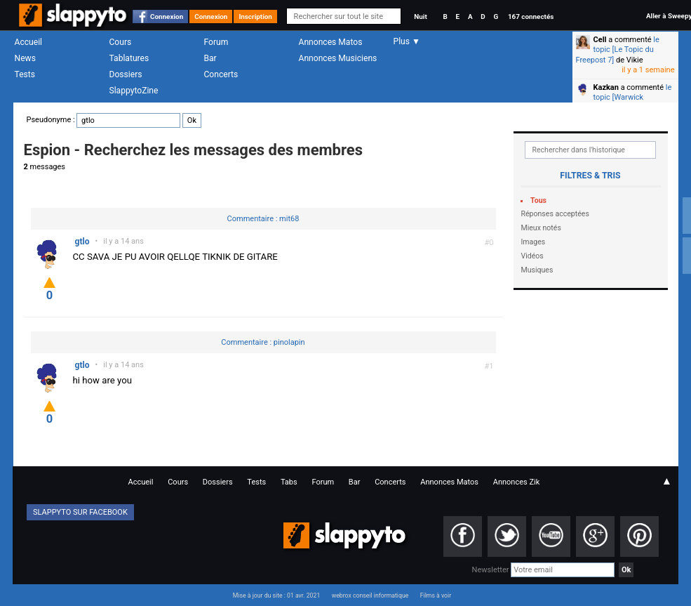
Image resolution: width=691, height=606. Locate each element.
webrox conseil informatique (370, 595)
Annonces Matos (331, 42)
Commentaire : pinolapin (262, 342)
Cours (120, 42)
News (25, 58)
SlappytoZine (134, 90)
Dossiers (125, 74)
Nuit (420, 16)
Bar (210, 58)
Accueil (29, 42)
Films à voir (435, 595)
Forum (216, 42)
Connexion (166, 16)
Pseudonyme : (114, 119)
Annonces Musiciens (338, 58)
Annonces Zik (516, 482)
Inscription (255, 16)
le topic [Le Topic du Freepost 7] (617, 50)
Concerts (221, 74)
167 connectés (531, 16)
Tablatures (129, 58)
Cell (600, 39)
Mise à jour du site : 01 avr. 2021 (276, 595)
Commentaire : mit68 (263, 218)
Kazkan (606, 87)
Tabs (289, 482)
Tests (25, 74)
